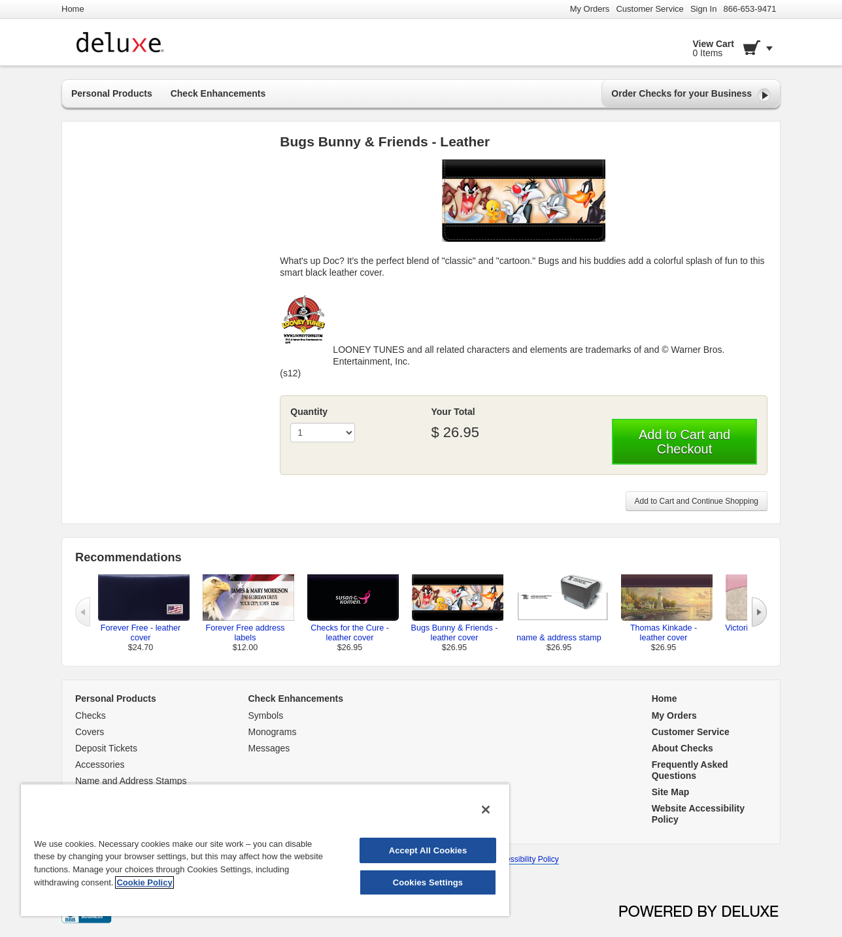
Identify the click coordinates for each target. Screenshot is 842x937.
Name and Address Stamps (130, 781)
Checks (90, 715)
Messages (269, 748)
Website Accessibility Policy (511, 859)
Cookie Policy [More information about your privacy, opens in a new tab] (144, 882)
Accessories (99, 764)
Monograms (272, 732)
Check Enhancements (218, 93)
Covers (89, 732)
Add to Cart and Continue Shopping (696, 501)
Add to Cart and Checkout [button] (684, 441)
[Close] (485, 809)
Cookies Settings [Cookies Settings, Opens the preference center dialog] (428, 882)
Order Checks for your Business (691, 94)
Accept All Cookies (428, 850)
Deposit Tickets (106, 748)
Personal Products (111, 93)
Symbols (266, 715)
